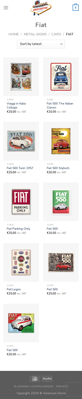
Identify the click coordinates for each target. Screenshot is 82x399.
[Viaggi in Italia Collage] (21, 76)
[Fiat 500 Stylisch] (61, 141)
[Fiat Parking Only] (21, 201)
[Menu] (6, 7)
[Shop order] (41, 44)
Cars (56, 34)
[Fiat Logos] (21, 262)
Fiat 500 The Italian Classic (60, 105)
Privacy (62, 386)
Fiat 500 (52, 229)
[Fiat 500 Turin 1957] (21, 141)
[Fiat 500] (61, 201)
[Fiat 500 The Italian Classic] (61, 76)
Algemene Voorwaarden (33, 386)
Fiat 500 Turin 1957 (20, 168)
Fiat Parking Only (18, 229)
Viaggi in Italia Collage (16, 105)
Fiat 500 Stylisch (58, 168)
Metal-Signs (35, 34)
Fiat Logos (14, 289)
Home (14, 34)
